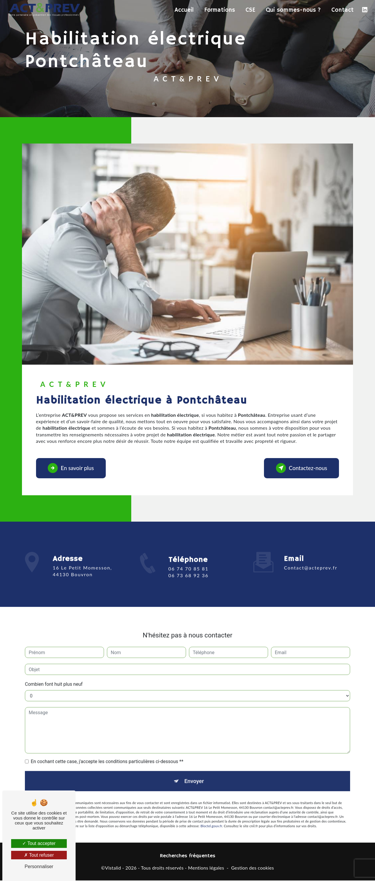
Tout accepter (38, 843)
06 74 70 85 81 (188, 577)
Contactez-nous (300, 468)
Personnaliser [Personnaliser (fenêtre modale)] (39, 866)
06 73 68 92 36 (188, 583)
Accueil (183, 10)
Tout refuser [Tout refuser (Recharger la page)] (39, 855)
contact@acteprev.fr (310, 559)
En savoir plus (72, 468)
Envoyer (194, 773)
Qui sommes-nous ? (293, 10)
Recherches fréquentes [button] (187, 856)
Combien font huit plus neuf (54, 676)
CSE (250, 10)
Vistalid (113, 868)
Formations (219, 10)
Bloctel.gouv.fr (211, 818)
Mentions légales (206, 868)
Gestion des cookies (252, 868)
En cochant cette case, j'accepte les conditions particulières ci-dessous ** (107, 753)
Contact (342, 10)
